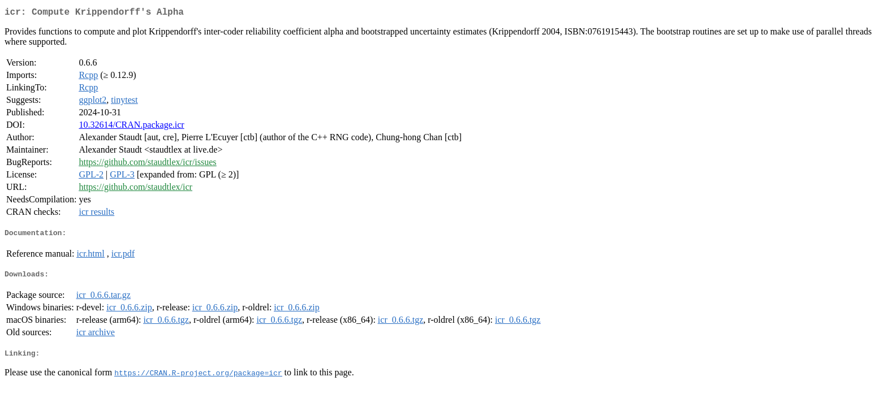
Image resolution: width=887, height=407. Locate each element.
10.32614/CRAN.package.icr (131, 127)
